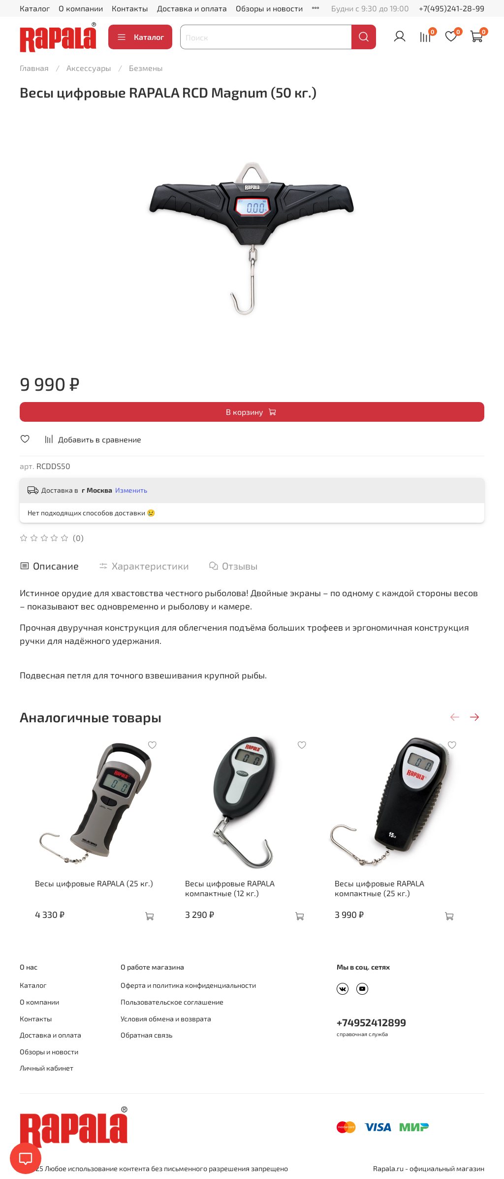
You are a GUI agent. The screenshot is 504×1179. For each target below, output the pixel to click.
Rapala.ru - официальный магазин (428, 1168)
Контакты (130, 8)
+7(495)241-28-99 (451, 8)
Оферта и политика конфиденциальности (188, 985)
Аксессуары (88, 67)
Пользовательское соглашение (172, 1002)
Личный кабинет (46, 1068)
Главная (34, 67)
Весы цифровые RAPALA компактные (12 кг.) (232, 898)
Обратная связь (146, 1035)
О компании (81, 8)
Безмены (146, 67)
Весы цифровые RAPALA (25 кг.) (87, 893)
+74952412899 (371, 1022)
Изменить (131, 490)
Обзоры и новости (269, 8)
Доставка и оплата (192, 8)
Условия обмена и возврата (166, 1018)
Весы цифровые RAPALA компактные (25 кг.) (392, 898)
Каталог (35, 8)
